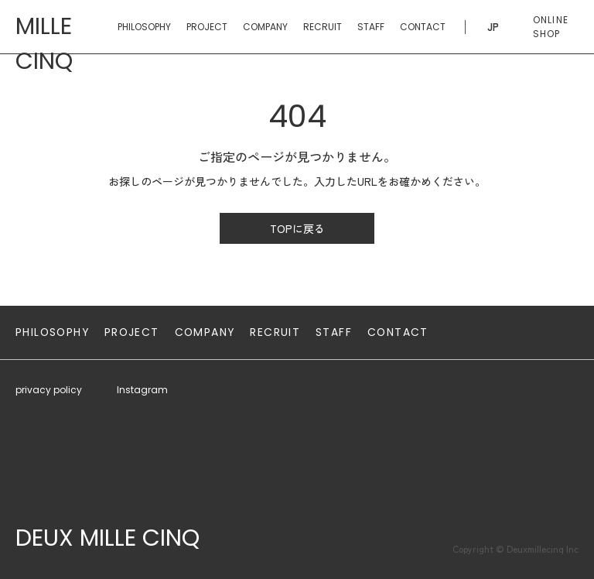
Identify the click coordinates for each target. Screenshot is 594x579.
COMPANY (265, 26)
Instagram (142, 389)
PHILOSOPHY (144, 26)
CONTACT (423, 26)
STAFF (370, 26)
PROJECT (206, 26)
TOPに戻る (297, 228)
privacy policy (48, 389)
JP (493, 26)
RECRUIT (322, 26)
